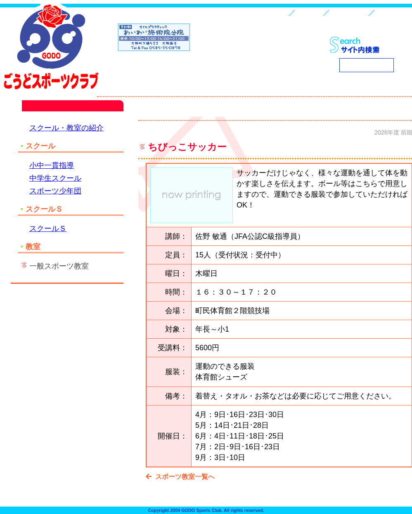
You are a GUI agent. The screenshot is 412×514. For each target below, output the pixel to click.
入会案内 (309, 12)
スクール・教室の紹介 (66, 128)
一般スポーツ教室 (59, 266)
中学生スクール (55, 178)
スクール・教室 (349, 12)
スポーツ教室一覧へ (181, 476)
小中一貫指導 (51, 165)
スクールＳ (47, 228)
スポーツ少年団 (55, 191)
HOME (277, 12)
